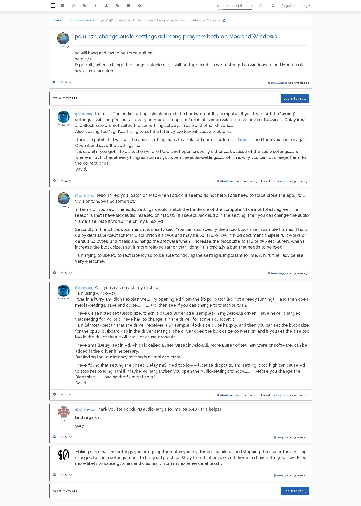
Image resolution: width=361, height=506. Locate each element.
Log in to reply (295, 98)
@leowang (84, 114)
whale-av (64, 124)
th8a (64, 462)
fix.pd (243, 139)
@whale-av (85, 195)
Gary (64, 420)
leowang (63, 46)
